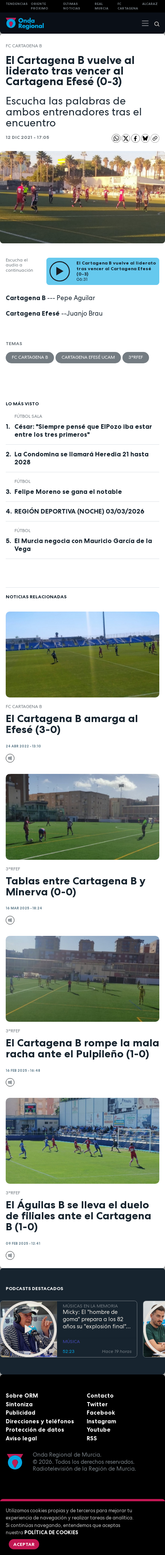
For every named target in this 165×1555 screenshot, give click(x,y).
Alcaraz (150, 4)
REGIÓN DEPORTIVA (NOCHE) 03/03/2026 (79, 511)
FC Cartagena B (24, 46)
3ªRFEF (136, 357)
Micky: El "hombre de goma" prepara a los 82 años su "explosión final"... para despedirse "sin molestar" (96, 1319)
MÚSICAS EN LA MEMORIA (90, 1306)
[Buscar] (154, 23)
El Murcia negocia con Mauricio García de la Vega (83, 545)
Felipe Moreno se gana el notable (68, 491)
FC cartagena (127, 6)
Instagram (101, 1421)
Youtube (99, 1429)
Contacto (100, 1395)
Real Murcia (101, 6)
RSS (92, 1438)
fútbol (22, 481)
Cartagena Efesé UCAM (88, 357)
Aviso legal (21, 1438)
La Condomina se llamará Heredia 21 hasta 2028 (81, 458)
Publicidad (20, 1412)
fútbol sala (28, 416)
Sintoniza (19, 1404)
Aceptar (24, 1544)
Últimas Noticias (71, 6)
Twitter (97, 1404)
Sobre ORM (22, 1395)
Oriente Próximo (39, 6)
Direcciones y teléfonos (40, 1421)
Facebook (101, 1412)
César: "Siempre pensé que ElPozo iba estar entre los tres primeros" (83, 430)
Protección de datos (35, 1429)
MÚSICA (71, 1342)
